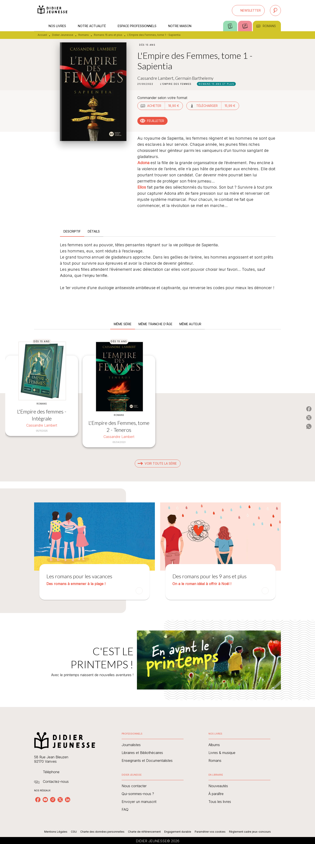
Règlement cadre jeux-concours (250, 831)
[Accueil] (52, 10)
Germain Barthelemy (194, 78)
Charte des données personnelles (102, 831)
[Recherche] (275, 10)
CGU (74, 831)
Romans (83, 34)
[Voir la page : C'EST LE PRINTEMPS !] (157, 654)
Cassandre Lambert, (156, 78)
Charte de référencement (144, 831)
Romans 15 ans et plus (108, 34)
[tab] (39, 26)
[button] (248, 10)
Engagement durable (177, 831)
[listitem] (38, 799)
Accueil (42, 34)
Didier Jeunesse (62, 34)
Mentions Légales (55, 831)
